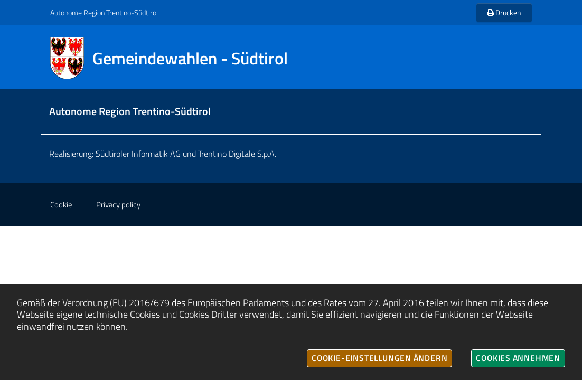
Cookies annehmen (518, 358)
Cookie (61, 204)
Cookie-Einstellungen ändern (379, 358)
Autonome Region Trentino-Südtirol (104, 12)
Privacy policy (118, 204)
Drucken (504, 12)
